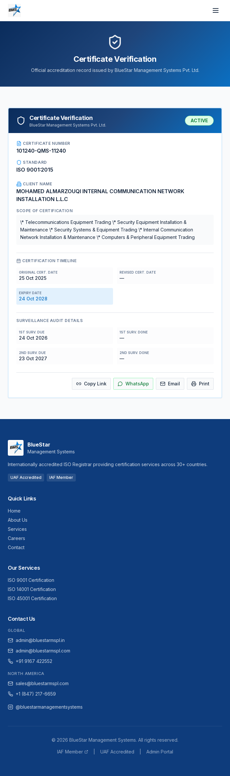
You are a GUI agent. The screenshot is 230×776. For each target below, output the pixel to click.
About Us (17, 520)
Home (14, 511)
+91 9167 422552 (30, 661)
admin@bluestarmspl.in (36, 640)
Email (170, 383)
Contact (16, 547)
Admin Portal (159, 751)
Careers (16, 538)
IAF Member (72, 751)
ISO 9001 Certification (31, 580)
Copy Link (91, 383)
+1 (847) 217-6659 (32, 694)
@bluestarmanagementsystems (45, 707)
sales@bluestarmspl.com (38, 683)
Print (200, 383)
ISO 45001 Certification (32, 598)
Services (17, 529)
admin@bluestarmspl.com (39, 650)
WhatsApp (133, 383)
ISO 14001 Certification (32, 589)
